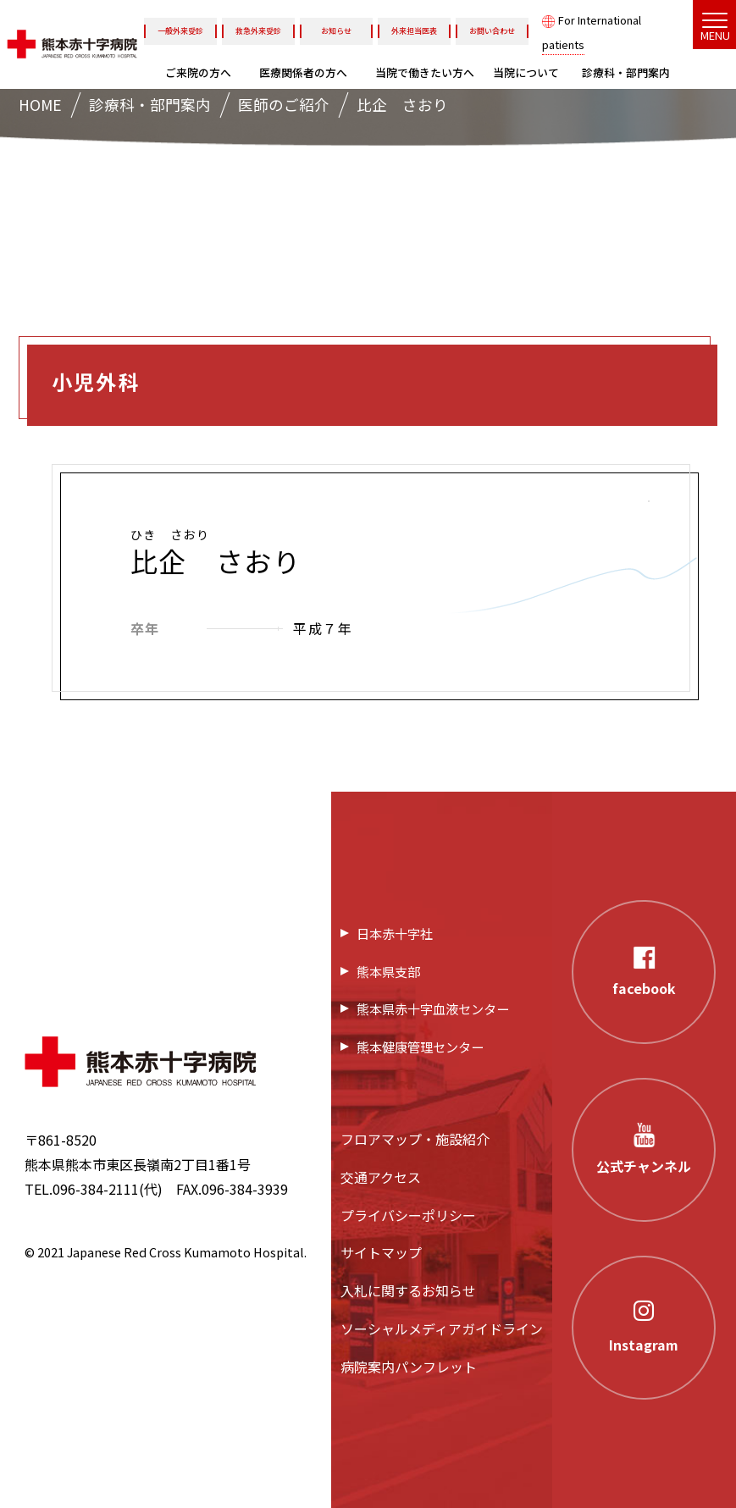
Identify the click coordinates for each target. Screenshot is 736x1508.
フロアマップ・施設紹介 (415, 1139)
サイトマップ (381, 1252)
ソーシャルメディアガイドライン (441, 1328)
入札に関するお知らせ (408, 1290)
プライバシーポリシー (408, 1215)
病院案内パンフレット (408, 1366)
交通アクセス (380, 1177)
